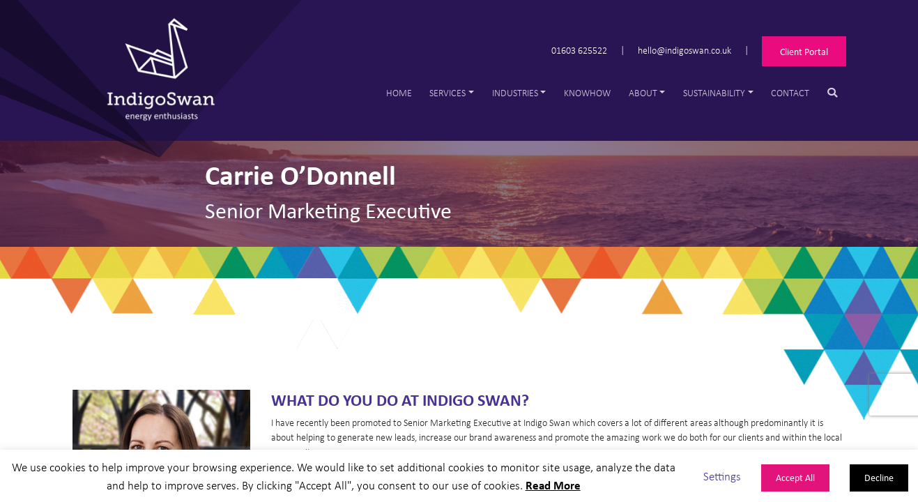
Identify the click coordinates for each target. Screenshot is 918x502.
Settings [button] (722, 476)
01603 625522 (579, 49)
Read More (553, 485)
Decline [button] (879, 477)
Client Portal (804, 51)
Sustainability (714, 92)
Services (447, 92)
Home (399, 92)
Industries (515, 92)
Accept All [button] (795, 477)
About (643, 92)
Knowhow (587, 92)
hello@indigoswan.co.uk (684, 49)
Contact (790, 92)
